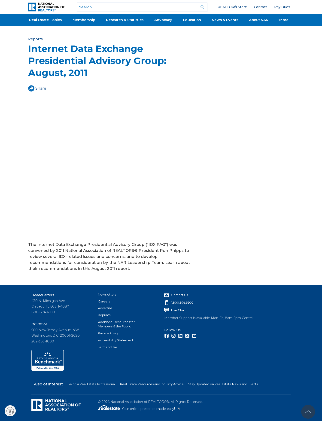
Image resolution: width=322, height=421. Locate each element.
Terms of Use (107, 347)
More (284, 20)
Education (192, 20)
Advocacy (163, 20)
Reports (35, 39)
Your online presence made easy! (150, 409)
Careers (104, 301)
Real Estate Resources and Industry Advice (152, 384)
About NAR (258, 20)
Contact (260, 7)
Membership (84, 20)
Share (37, 88)
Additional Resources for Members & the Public (116, 324)
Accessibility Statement (115, 340)
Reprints (104, 315)
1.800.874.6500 (182, 302)
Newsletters (107, 294)
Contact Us (179, 295)
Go (202, 7)
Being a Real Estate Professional (91, 384)
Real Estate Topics (45, 20)
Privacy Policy (108, 333)
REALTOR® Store (232, 7)
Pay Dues (282, 7)
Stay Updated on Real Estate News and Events (223, 384)
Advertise (105, 308)
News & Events (225, 20)
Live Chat (178, 310)
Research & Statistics (124, 20)
